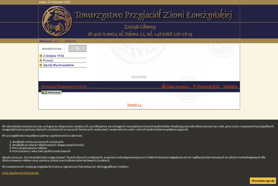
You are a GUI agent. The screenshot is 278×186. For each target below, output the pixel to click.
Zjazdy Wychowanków (58, 65)
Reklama (230, 86)
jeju (56, 41)
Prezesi (48, 60)
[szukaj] (51, 49)
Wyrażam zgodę (263, 181)
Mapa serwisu (175, 86)
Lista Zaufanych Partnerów (20, 173)
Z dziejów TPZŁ (53, 55)
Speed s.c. (134, 105)
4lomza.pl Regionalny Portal (63, 89)
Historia (70, 41)
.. (62, 41)
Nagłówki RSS (206, 86)
